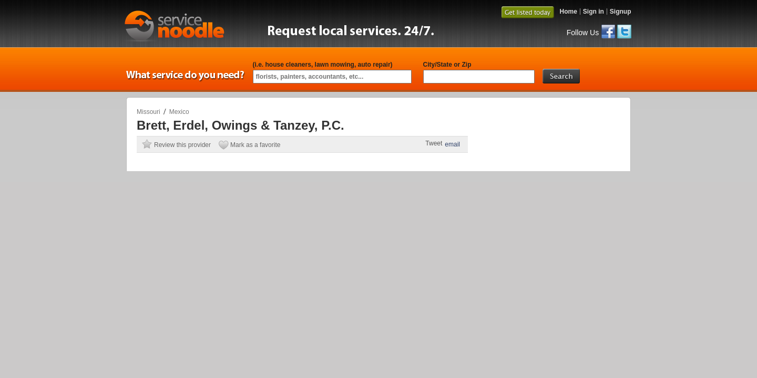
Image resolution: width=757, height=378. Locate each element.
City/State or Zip (447, 64)
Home (568, 11)
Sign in (593, 11)
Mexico (179, 112)
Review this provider (182, 145)
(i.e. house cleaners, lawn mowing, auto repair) (323, 64)
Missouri (148, 112)
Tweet (433, 143)
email (452, 144)
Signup (620, 11)
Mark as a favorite (255, 145)
